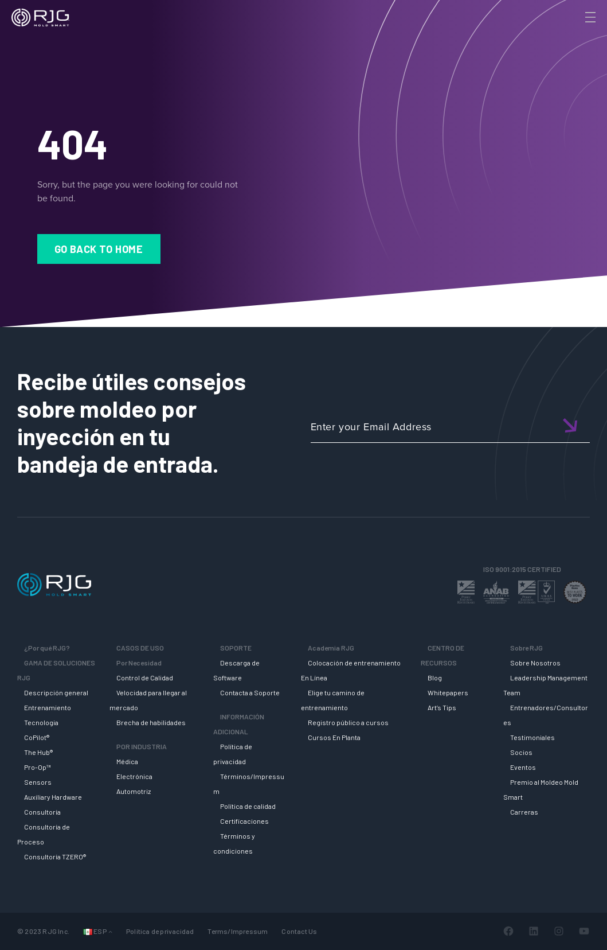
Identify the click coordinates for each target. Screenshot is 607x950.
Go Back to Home (98, 249)
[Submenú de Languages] (110, 931)
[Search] (574, 36)
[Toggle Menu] (589, 17)
